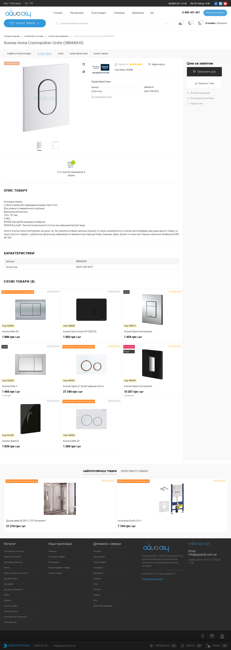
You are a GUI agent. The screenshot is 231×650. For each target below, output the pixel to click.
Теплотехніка (10, 622)
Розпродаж (53, 562)
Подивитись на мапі (152, 579)
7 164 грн (71, 526)
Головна (58, 13)
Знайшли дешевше (198, 93)
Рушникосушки (11, 611)
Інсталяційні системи (14, 551)
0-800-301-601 (41, 645)
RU (26, 3)
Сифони (7, 600)
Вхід (6, 3)
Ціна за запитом (200, 63)
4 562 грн (143, 528)
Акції (95, 584)
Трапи (6, 595)
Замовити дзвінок (214, 13)
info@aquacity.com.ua (202, 554)
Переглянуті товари (134, 471)
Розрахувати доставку (200, 98)
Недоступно (195, 103)
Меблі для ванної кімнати (16, 573)
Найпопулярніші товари (100, 471)
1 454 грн (152, 339)
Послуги (97, 590)
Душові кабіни (10, 579)
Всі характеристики (101, 96)
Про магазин (77, 13)
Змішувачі (9, 584)
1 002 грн (91, 339)
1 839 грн (30, 448)
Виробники (138, 13)
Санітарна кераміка (13, 562)
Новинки (52, 551)
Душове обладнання (13, 590)
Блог (95, 600)
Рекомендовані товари (59, 568)
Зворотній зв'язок (17, 645)
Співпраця (119, 13)
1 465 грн (30, 393)
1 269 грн (91, 448)
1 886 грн (30, 339)
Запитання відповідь (103, 606)
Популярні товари (56, 557)
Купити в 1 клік (204, 83)
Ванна (7, 568)
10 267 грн (152, 393)
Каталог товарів (25, 23)
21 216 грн (16, 526)
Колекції (97, 579)
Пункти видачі (98, 13)
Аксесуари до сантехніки (15, 617)
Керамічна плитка (12, 557)
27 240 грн (91, 393)
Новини (96, 595)
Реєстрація (15, 3)
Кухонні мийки (10, 606)
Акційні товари (55, 573)
